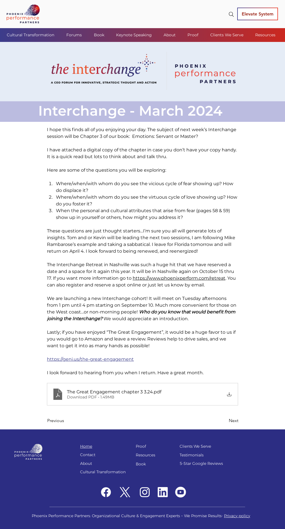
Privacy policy (237, 515)
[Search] (231, 14)
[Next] (224, 421)
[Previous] (65, 421)
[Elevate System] (257, 14)
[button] (76, 35)
